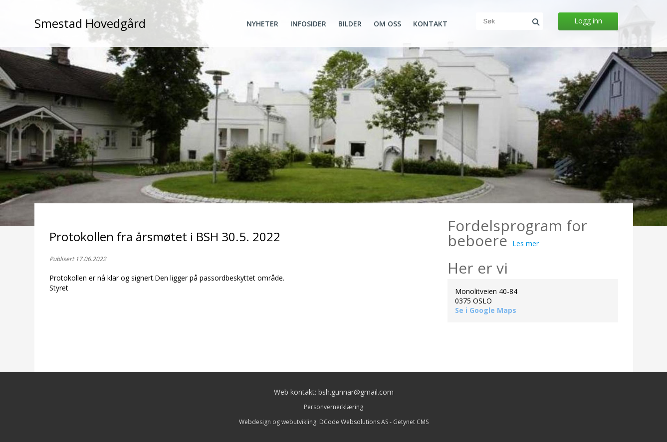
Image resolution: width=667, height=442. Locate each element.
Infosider (308, 24)
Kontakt (430, 24)
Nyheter (262, 24)
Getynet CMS (411, 422)
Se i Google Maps (485, 310)
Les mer (525, 243)
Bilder (350, 24)
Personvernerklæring (333, 407)
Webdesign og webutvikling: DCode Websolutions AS (313, 422)
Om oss (387, 24)
